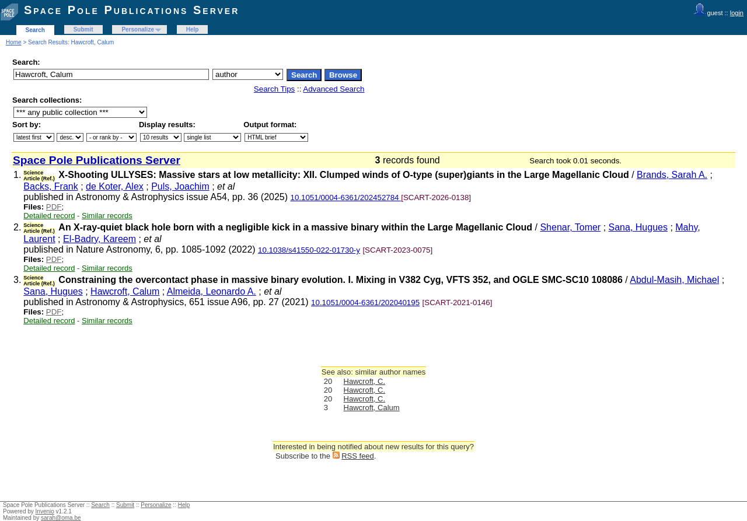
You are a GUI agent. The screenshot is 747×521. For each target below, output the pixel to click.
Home (14, 42)
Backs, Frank (50, 186)
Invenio (45, 511)
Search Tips (274, 89)
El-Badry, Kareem (99, 239)
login (736, 12)
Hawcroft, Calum (124, 291)
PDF (54, 206)
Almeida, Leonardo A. (211, 291)
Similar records (107, 215)
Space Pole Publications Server (131, 10)
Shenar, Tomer (570, 227)
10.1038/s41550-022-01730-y (309, 250)
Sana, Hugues (638, 227)
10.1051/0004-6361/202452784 (346, 197)
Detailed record (49, 215)
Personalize (137, 29)
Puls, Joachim (180, 186)
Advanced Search (333, 89)
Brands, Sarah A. (672, 175)
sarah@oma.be (61, 518)
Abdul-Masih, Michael (674, 280)
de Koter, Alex (115, 186)
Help (192, 29)
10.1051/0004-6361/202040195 (365, 302)
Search (35, 30)
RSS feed (357, 456)
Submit (83, 29)
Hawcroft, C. (365, 381)
